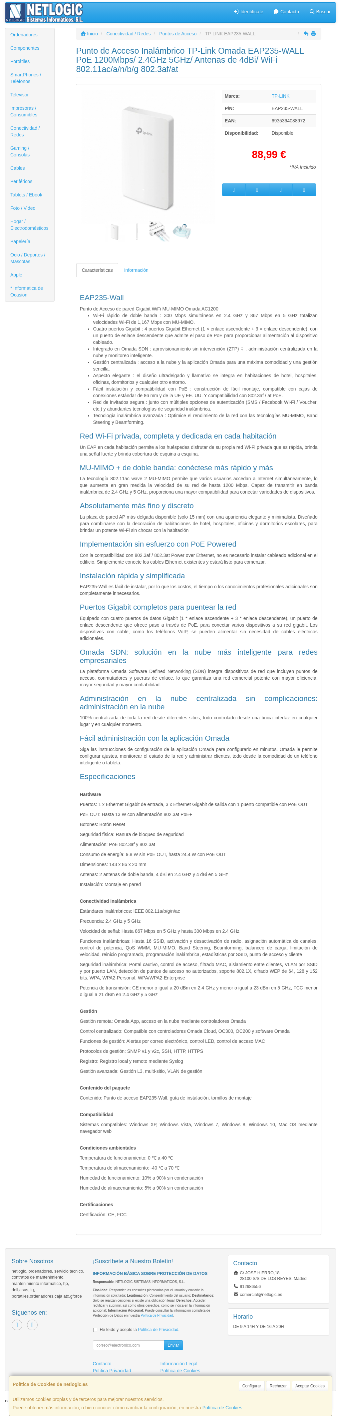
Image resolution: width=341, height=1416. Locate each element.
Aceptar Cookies (310, 1386)
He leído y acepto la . (139, 1329)
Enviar (173, 1345)
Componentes (24, 48)
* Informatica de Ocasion (26, 291)
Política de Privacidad (157, 1315)
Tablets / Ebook (26, 194)
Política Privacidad (112, 1370)
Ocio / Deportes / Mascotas (27, 258)
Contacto (286, 11)
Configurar (251, 1386)
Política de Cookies (222, 1407)
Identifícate (248, 11)
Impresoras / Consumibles (23, 111)
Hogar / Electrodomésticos (29, 225)
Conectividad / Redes (25, 131)
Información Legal (178, 1363)
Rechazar (278, 1386)
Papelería (20, 241)
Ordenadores (24, 34)
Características (97, 270)
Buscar (320, 11)
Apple (16, 274)
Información (136, 270)
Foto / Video (22, 208)
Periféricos (21, 181)
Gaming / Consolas (20, 151)
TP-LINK (281, 96)
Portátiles (20, 61)
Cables (17, 168)
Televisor (19, 94)
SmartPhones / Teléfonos (25, 78)
